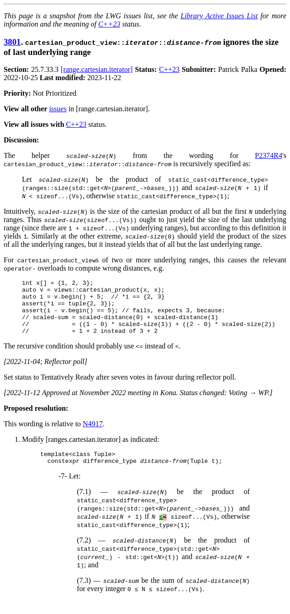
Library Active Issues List (219, 16)
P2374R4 (268, 155)
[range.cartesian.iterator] (97, 69)
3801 (12, 42)
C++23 (109, 24)
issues (57, 109)
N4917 (93, 435)
